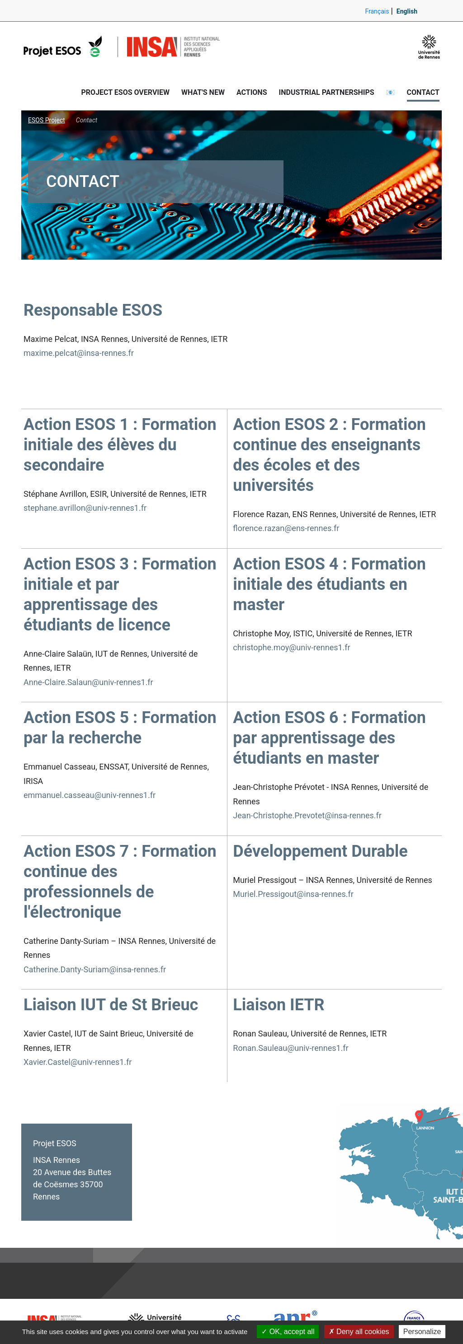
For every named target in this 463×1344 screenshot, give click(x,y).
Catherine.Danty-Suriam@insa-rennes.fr (95, 969)
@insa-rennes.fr (353, 815)
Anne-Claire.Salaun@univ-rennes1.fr (88, 682)
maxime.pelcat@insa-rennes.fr (79, 353)
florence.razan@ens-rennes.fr (286, 528)
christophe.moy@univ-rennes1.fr (291, 647)
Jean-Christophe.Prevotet (279, 815)
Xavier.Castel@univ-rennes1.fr (78, 1062)
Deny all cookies (359, 1331)
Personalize (422, 1331)
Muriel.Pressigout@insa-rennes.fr (293, 894)
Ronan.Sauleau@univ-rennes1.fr (290, 1048)
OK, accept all (287, 1331)
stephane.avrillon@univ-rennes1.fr (85, 508)
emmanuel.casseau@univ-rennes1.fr (90, 795)
